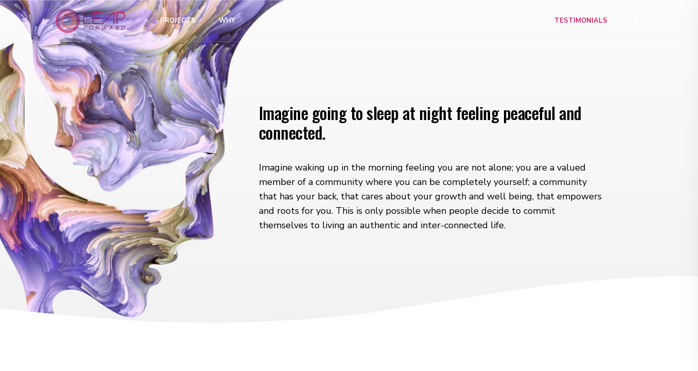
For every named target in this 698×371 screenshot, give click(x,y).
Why (227, 20)
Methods (357, 20)
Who (308, 20)
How (267, 20)
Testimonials (580, 20)
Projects (178, 20)
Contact (461, 20)
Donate (516, 20)
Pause (409, 20)
